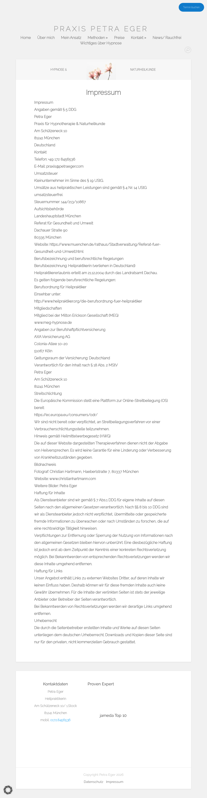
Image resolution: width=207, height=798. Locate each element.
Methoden (98, 38)
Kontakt (138, 38)
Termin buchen (191, 7)
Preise (119, 38)
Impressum (114, 782)
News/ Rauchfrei (167, 38)
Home (25, 38)
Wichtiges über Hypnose (101, 43)
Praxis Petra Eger (101, 29)
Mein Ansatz (71, 38)
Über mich (46, 38)
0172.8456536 (60, 720)
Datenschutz (93, 782)
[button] (8, 790)
